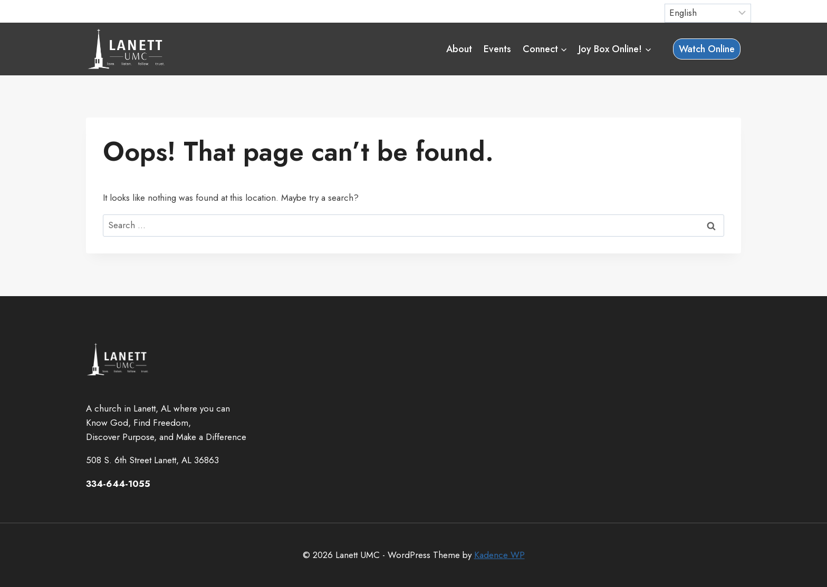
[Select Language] (708, 13)
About (459, 49)
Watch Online (707, 49)
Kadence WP (499, 555)
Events (497, 49)
